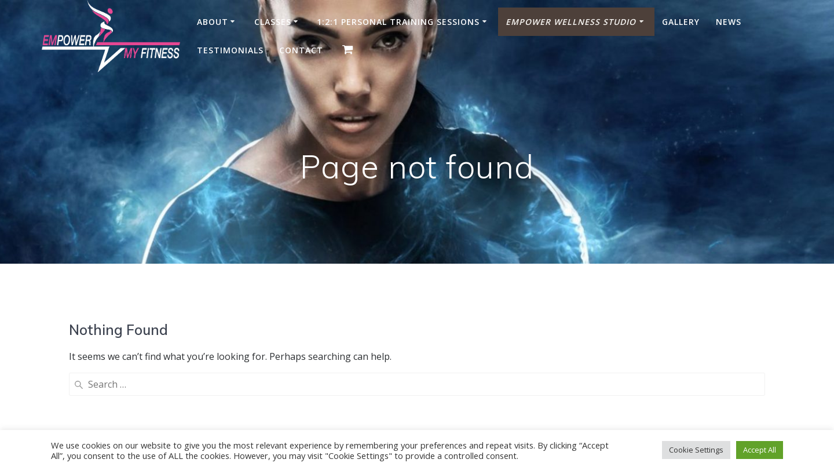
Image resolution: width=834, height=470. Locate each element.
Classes (272, 21)
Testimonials (230, 50)
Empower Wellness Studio (571, 21)
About (212, 21)
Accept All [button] (759, 450)
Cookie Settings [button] (696, 450)
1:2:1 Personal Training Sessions (398, 21)
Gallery (681, 21)
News (728, 21)
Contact (301, 50)
